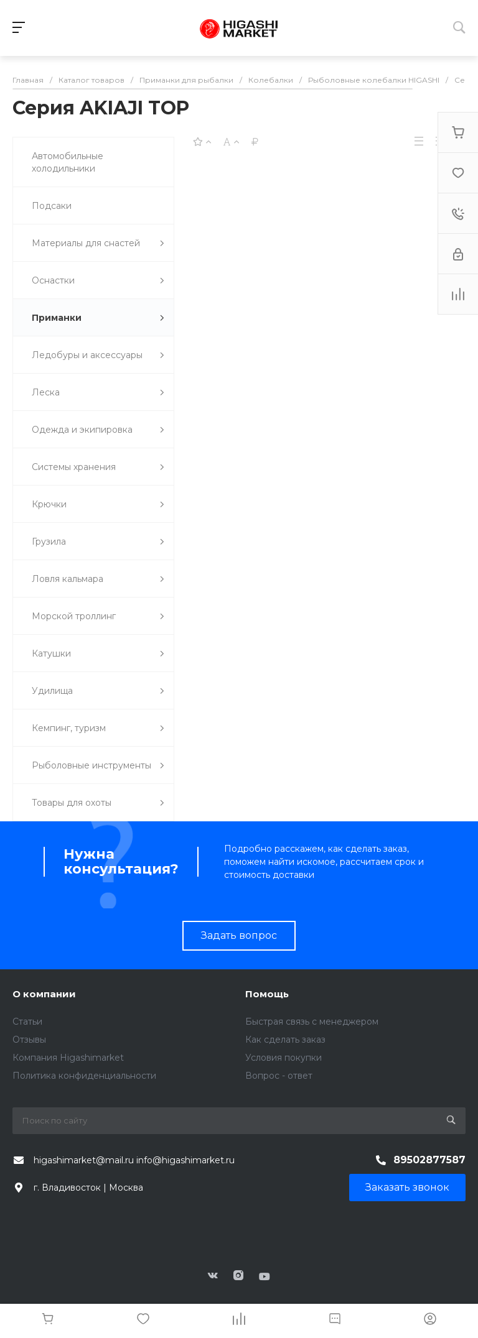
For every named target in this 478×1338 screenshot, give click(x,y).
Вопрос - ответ (278, 1075)
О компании (44, 994)
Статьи (27, 1021)
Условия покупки (283, 1057)
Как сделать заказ (285, 1039)
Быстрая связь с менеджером (311, 1021)
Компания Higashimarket (68, 1057)
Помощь (267, 994)
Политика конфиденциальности (84, 1075)
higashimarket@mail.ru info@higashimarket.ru (134, 1160)
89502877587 (429, 1160)
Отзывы (29, 1039)
